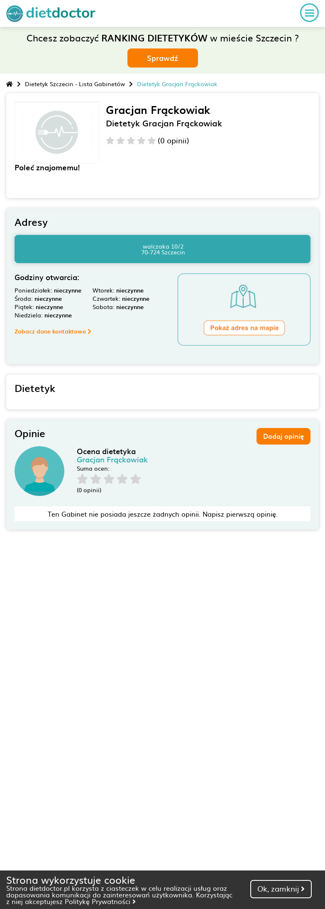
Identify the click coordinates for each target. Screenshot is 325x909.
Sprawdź (162, 57)
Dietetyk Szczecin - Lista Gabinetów (75, 84)
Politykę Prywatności (100, 901)
